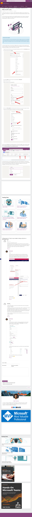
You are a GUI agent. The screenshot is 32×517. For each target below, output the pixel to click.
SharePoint (6, 6)
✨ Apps (26, 6)
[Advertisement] (16, 188)
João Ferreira (11, 318)
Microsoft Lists (15, 6)
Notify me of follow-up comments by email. (9, 382)
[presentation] (8, 378)
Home (2, 6)
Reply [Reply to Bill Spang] (9, 316)
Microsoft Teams (10, 6)
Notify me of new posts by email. (7, 384)
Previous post (4, 387)
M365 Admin (22, 6)
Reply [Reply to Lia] (9, 248)
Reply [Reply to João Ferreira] (11, 299)
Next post (28, 387)
